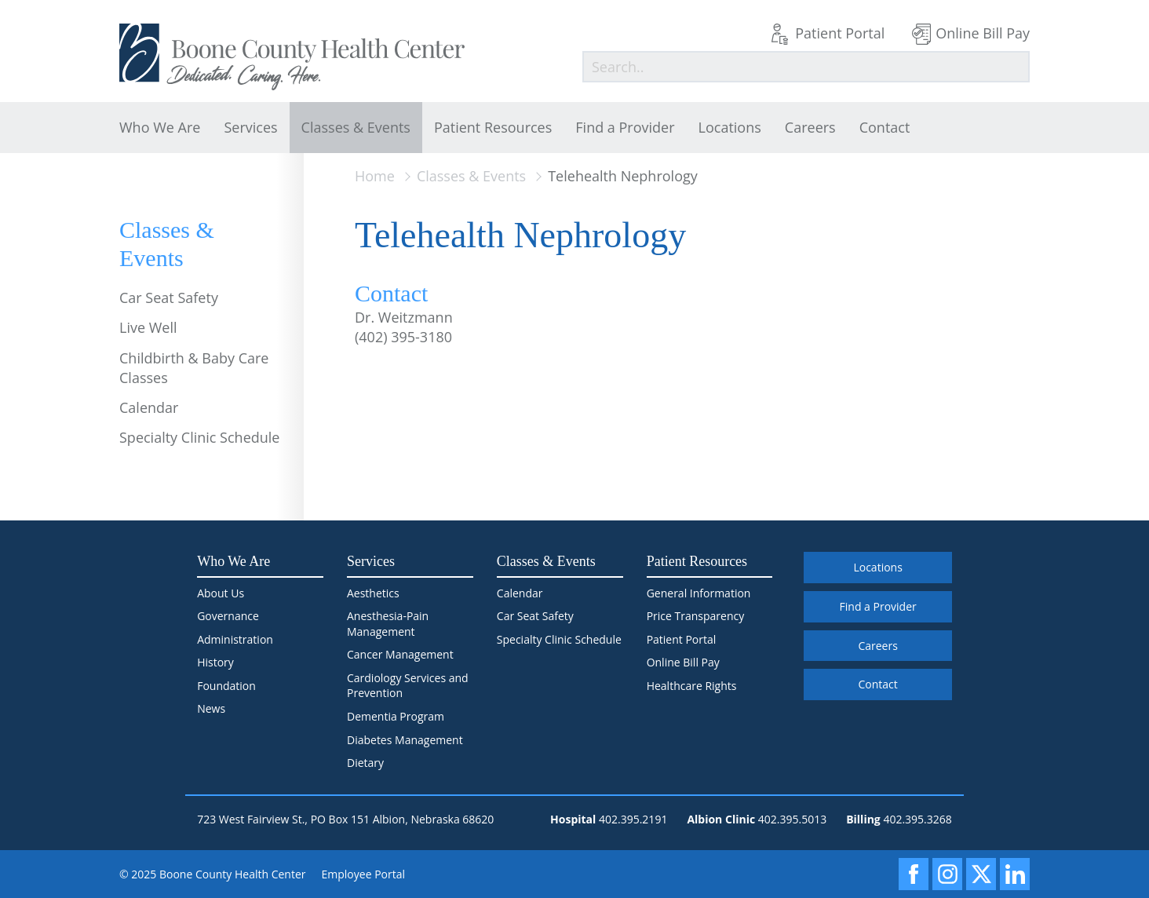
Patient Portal (840, 33)
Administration (235, 639)
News (211, 708)
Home (375, 175)
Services (250, 127)
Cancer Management (400, 654)
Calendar (148, 407)
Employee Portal (364, 874)
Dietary (365, 762)
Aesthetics (373, 593)
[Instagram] (947, 874)
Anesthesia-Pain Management (388, 623)
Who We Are (159, 127)
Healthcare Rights (692, 685)
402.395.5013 (792, 819)
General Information (699, 593)
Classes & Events (355, 127)
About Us (220, 593)
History (215, 662)
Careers (810, 127)
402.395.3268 (917, 819)
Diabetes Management (405, 739)
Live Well (148, 327)
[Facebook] (913, 874)
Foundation (226, 685)
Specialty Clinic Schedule (199, 437)
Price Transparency (696, 615)
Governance (228, 615)
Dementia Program (395, 716)
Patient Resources (493, 127)
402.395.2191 (633, 819)
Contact (884, 127)
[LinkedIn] (1015, 874)
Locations (730, 127)
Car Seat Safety (168, 297)
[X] (981, 874)
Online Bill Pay (983, 33)
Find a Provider (624, 127)
